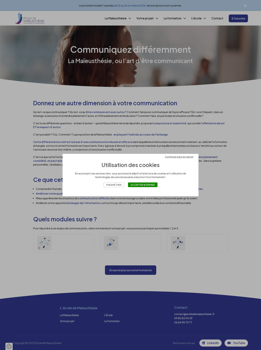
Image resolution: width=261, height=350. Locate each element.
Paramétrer (114, 184)
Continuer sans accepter (179, 156)
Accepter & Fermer (143, 184)
